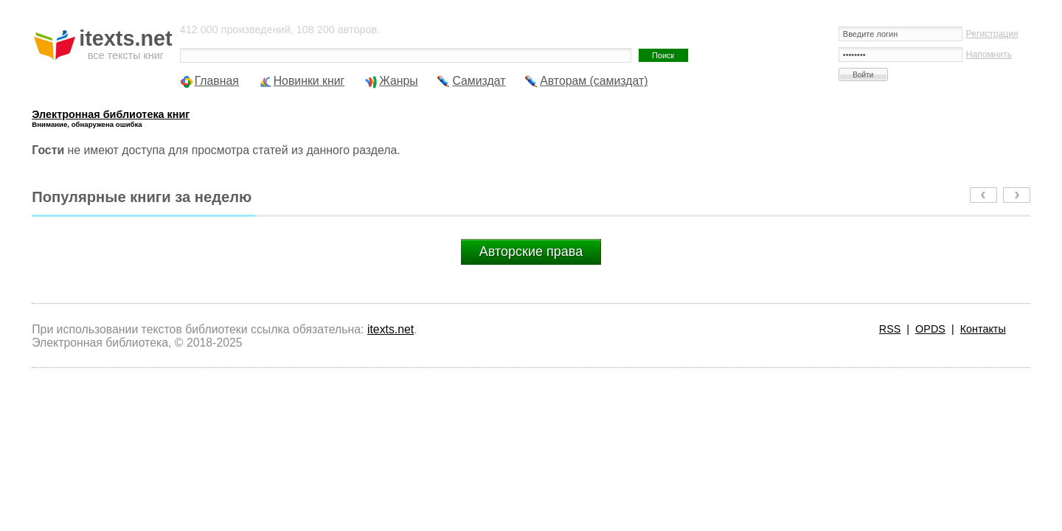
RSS (890, 329)
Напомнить (989, 54)
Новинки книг (309, 80)
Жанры (398, 80)
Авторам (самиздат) (594, 80)
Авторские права (531, 251)
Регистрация (992, 34)
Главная (217, 80)
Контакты (983, 329)
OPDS (930, 329)
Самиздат (478, 80)
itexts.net (390, 329)
